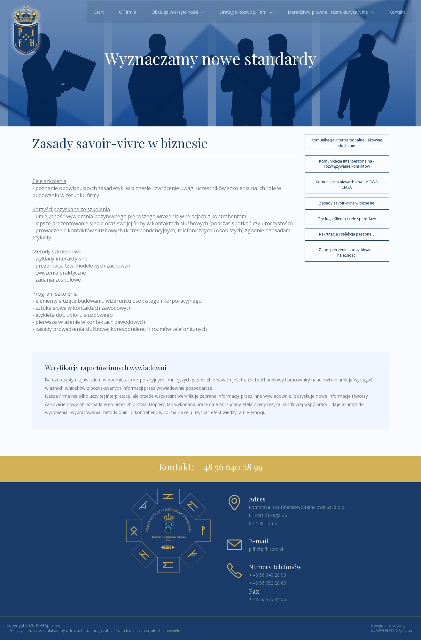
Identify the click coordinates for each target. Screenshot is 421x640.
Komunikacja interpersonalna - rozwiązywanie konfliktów (346, 163)
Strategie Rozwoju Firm (241, 11)
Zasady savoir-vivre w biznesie (346, 203)
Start (97, 11)
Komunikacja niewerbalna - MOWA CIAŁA (347, 184)
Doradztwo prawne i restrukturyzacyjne (326, 11)
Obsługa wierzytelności (173, 11)
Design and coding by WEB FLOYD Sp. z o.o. (393, 628)
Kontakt (395, 11)
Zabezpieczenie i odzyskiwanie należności (347, 252)
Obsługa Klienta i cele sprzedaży (346, 218)
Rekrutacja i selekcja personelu (347, 234)
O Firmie (126, 11)
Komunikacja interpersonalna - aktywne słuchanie (346, 142)
